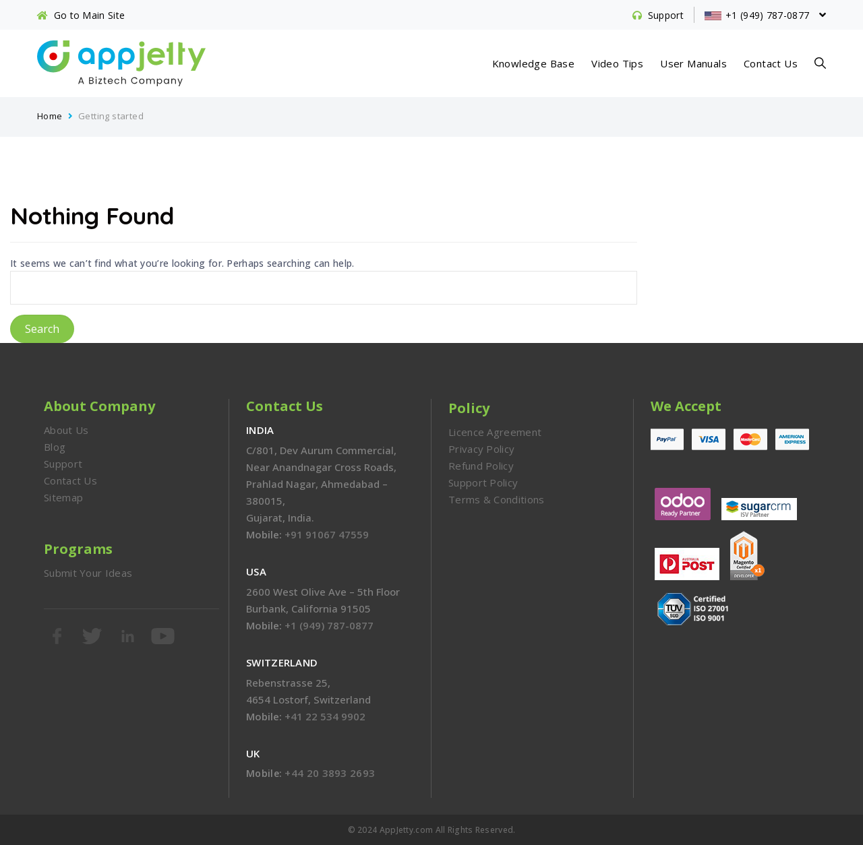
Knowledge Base (533, 63)
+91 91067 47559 (327, 534)
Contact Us (771, 63)
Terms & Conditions (496, 499)
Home (50, 116)
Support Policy (483, 482)
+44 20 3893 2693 (330, 773)
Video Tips (617, 63)
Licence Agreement (494, 432)
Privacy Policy (481, 449)
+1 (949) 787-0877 (329, 625)
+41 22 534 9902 (325, 716)
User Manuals (693, 63)
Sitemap (63, 497)
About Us (66, 430)
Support (63, 463)
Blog (54, 446)
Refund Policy (481, 465)
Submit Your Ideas (88, 573)
